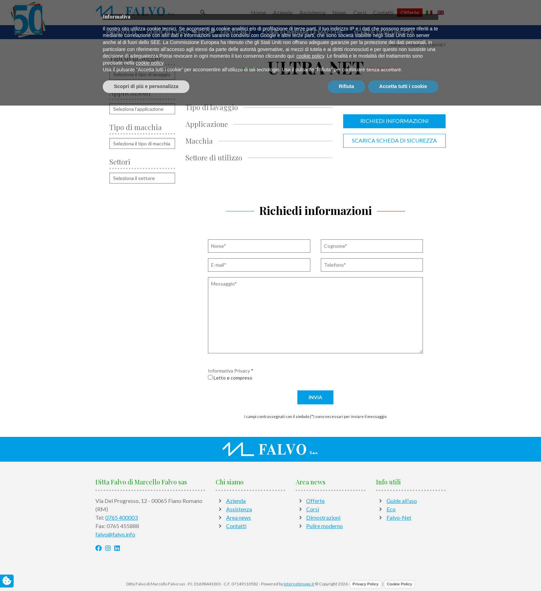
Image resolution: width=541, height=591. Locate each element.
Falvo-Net (236, 32)
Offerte (410, 12)
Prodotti (121, 32)
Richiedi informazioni (394, 120)
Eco (204, 32)
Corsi (359, 12)
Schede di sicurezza (384, 32)
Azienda (283, 12)
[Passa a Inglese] (441, 12)
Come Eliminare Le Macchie (302, 32)
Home (258, 12)
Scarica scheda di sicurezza (394, 140)
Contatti (383, 12)
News (339, 12)
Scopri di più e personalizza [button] (146, 572)
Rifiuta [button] (346, 572)
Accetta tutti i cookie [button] (403, 572)
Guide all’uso (167, 32)
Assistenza (312, 12)
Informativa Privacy (229, 371)
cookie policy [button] (310, 542)
